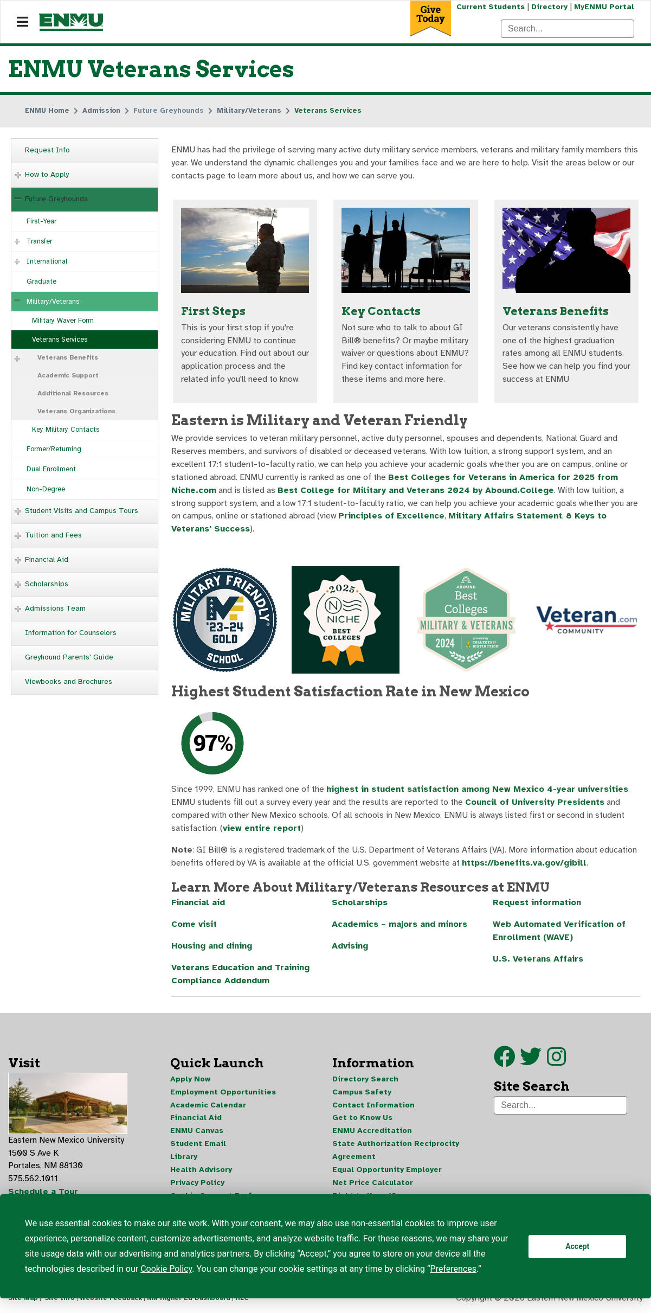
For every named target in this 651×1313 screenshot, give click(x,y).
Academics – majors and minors (400, 926)
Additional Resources (72, 393)
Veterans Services (59, 339)
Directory (549, 6)
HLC (242, 1301)
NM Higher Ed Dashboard (188, 1301)
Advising (350, 948)
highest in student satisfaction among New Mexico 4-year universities (479, 790)
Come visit (194, 926)
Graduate (41, 281)
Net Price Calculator (372, 1184)
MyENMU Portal (604, 6)
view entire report (262, 829)
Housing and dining (212, 948)
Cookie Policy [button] (166, 1269)
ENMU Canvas (196, 1132)
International (47, 261)
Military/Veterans (53, 301)
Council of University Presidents (534, 803)
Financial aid (199, 904)
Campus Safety (361, 1093)
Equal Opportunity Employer (387, 1171)
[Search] (567, 29)
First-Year (41, 221)
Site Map (23, 1301)
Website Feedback (111, 1301)
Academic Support (68, 375)
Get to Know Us (362, 1119)
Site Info (59, 1301)
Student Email (198, 1145)
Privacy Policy (197, 1184)
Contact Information (373, 1106)
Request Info (47, 150)
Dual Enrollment (51, 469)
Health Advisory (201, 1171)
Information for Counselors (71, 632)
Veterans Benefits (67, 357)
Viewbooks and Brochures (68, 681)
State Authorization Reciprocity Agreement (395, 1152)
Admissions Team (55, 608)
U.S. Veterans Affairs (539, 961)
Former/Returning (54, 449)
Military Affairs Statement (507, 517)
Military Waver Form (63, 320)
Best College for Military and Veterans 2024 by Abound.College (417, 491)
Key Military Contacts (65, 429)
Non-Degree (46, 489)
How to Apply (47, 174)
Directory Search (365, 1080)
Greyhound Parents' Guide (69, 657)
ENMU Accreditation (372, 1132)
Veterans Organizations (76, 411)
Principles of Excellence (392, 517)
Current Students (490, 6)
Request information (537, 904)
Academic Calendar (208, 1106)
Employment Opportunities (223, 1093)
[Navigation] (22, 22)
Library (183, 1158)
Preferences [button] (453, 1269)
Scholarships (46, 583)
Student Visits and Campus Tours (81, 510)
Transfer (39, 241)
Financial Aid (46, 559)
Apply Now (190, 1080)
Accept (577, 1246)
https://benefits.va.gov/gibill (525, 864)
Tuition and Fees (53, 535)
